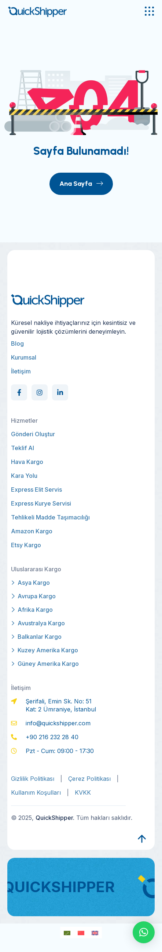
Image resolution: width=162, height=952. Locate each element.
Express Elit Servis (36, 489)
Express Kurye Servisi (41, 503)
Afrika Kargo (32, 609)
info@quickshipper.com (58, 723)
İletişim (21, 371)
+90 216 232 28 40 (52, 737)
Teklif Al (22, 448)
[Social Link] (19, 392)
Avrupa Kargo (33, 596)
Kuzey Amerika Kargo (44, 650)
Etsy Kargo (26, 545)
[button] (144, 932)
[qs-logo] (48, 11)
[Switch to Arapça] (67, 932)
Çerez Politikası (89, 778)
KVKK (83, 792)
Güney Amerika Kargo (45, 663)
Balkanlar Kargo (36, 636)
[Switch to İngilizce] (95, 932)
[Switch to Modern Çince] (81, 932)
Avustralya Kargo (38, 623)
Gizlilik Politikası (32, 778)
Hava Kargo (27, 461)
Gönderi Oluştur (33, 434)
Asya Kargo (30, 582)
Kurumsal (23, 357)
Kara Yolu (24, 475)
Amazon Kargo (31, 531)
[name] (149, 11)
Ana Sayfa (81, 184)
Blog (17, 343)
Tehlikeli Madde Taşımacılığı (50, 517)
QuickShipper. (55, 817)
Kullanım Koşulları (36, 792)
